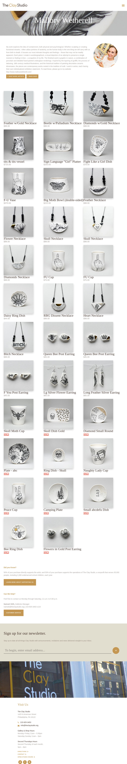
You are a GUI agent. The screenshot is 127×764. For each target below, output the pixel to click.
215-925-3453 (24, 722)
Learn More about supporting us (20, 582)
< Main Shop (32, 76)
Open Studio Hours (25, 757)
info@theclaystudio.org (28, 725)
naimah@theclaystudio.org (14, 607)
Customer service (13, 612)
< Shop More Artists (15, 76)
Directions (22, 751)
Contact (21, 754)
